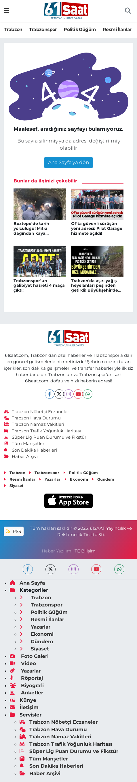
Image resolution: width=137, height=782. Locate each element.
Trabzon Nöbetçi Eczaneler (36, 411)
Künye (23, 700)
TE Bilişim (85, 551)
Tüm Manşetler (24, 443)
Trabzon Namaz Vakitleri (34, 424)
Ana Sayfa (27, 583)
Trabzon (13, 29)
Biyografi (27, 685)
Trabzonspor (43, 29)
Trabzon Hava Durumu (32, 418)
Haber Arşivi (21, 456)
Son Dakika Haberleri (30, 450)
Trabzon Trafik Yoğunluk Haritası (42, 431)
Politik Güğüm (80, 29)
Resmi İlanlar (117, 29)
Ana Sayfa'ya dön (68, 162)
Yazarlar (49, 479)
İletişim (24, 707)
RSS (13, 531)
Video (23, 663)
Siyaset (14, 485)
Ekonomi (76, 479)
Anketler (26, 693)
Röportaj (26, 678)
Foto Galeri (29, 656)
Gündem (103, 479)
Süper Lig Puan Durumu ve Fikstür (45, 437)
